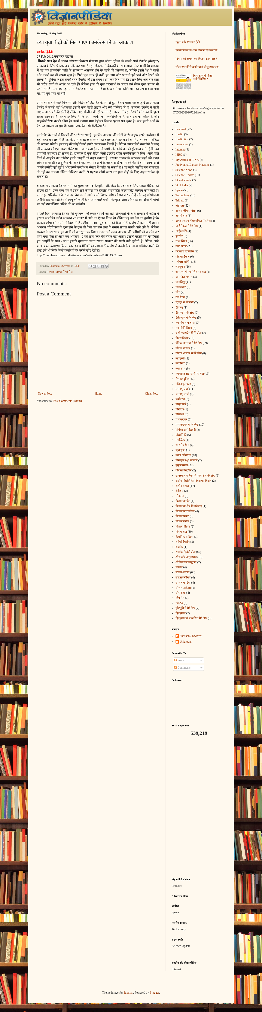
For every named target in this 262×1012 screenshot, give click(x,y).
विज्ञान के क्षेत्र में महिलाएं (189, 506)
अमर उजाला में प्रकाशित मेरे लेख (193, 220)
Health (179, 134)
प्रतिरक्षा (180, 414)
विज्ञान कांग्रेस (183, 501)
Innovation (182, 144)
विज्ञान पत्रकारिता (185, 511)
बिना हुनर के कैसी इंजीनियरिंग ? (203, 77)
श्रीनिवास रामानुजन (186, 562)
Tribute (180, 200)
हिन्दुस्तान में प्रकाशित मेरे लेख (191, 618)
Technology (183, 195)
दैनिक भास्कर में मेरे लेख (189, 353)
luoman (128, 992)
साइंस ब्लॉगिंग (183, 577)
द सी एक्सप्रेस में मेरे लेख (189, 333)
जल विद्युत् (181, 282)
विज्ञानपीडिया (183, 526)
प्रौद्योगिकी (181, 435)
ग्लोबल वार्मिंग (183, 261)
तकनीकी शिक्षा (184, 327)
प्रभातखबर (181, 419)
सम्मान (179, 567)
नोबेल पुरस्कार (183, 384)
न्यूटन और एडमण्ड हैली (188, 42)
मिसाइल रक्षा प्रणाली (187, 460)
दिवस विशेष (182, 338)
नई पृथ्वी (180, 358)
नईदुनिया (180, 363)
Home (98, 393)
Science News (184, 169)
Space (179, 190)
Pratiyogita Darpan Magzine (193, 164)
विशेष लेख (181, 531)
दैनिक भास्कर (183, 348)
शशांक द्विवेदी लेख (185, 552)
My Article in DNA (187, 159)
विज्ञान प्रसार (182, 516)
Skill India (182, 185)
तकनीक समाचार (185, 322)
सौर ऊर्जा (181, 592)
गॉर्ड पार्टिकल (183, 256)
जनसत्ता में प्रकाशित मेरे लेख (191, 271)
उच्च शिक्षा (181, 241)
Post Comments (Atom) (67, 400)
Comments (182, 667)
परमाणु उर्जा (182, 388)
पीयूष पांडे (181, 404)
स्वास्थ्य (179, 603)
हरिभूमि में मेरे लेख (185, 608)
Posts (179, 660)
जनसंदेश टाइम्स (184, 277)
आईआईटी (181, 231)
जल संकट (181, 287)
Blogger (154, 992)
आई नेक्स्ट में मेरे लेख (187, 226)
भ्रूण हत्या (181, 450)
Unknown (186, 641)
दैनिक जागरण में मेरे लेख (189, 343)
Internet (180, 149)
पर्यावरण (180, 399)
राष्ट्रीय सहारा (182, 485)
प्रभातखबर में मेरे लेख (187, 424)
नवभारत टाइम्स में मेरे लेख (60, 271)
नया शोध (181, 368)
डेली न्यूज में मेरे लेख (186, 317)
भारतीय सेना (182, 445)
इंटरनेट (179, 236)
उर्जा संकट (181, 246)
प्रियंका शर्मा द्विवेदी (186, 429)
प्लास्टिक (180, 439)
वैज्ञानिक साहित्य (185, 536)
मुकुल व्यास (182, 465)
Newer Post (45, 393)
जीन (178, 292)
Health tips (182, 139)
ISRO (179, 154)
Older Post (151, 393)
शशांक (179, 546)
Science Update (185, 175)
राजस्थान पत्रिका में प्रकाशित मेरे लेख (195, 475)
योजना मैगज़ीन (184, 470)
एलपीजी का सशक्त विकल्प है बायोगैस (196, 50)
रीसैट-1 (180, 490)
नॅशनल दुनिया (183, 378)
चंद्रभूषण (180, 266)
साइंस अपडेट (183, 572)
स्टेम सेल (180, 597)
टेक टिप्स (180, 297)
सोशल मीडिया (183, 582)
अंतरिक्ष (180, 205)
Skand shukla (184, 180)
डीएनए (179, 307)
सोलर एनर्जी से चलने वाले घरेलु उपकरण (197, 67)
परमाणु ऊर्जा (182, 394)
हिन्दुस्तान (181, 613)
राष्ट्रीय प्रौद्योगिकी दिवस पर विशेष (193, 480)
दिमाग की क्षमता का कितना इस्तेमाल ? (196, 58)
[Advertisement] (198, 807)
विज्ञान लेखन (182, 521)
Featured (181, 129)
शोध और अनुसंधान (186, 557)
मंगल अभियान (183, 455)
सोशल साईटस (183, 587)
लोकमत (180, 496)
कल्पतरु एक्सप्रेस (185, 251)
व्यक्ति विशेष (183, 541)
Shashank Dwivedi (191, 636)
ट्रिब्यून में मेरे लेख (185, 302)
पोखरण (180, 409)
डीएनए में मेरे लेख (185, 312)
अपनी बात (181, 215)
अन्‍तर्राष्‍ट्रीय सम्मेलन (186, 210)
